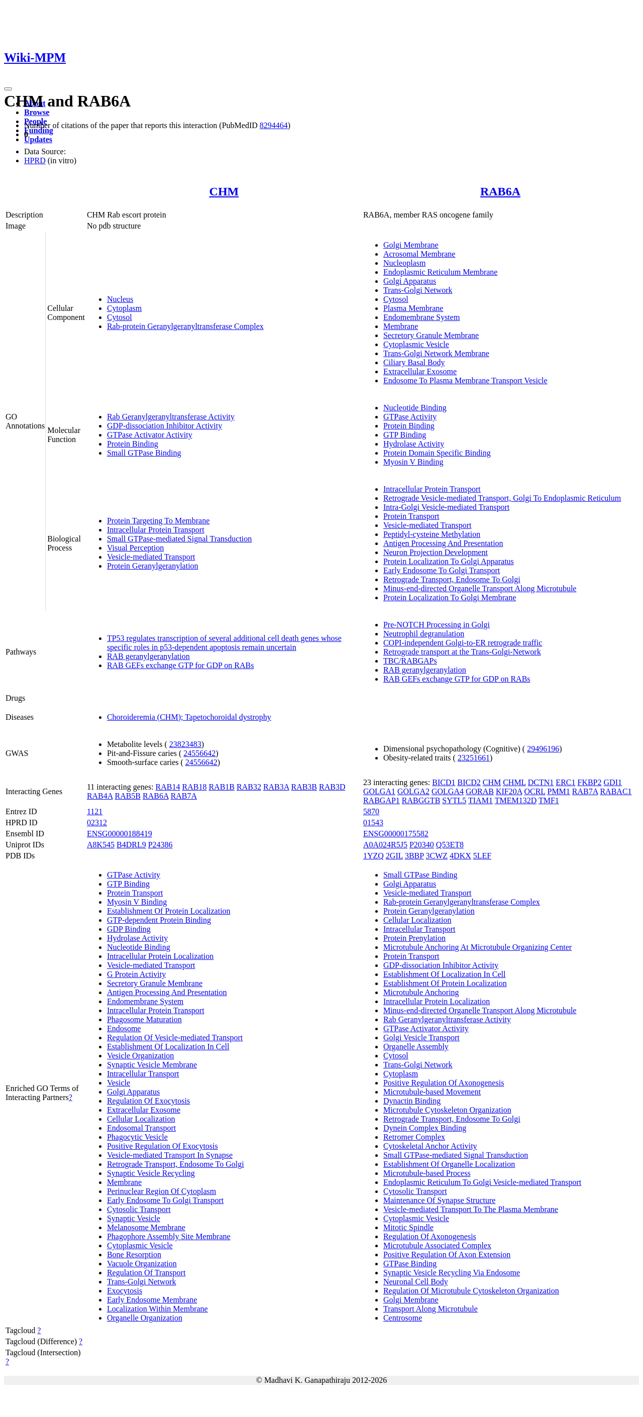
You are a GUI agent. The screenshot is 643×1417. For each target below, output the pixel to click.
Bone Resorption (134, 1254)
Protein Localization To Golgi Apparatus (448, 561)
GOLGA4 (448, 791)
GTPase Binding (410, 1263)
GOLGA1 (379, 791)
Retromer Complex (414, 1137)
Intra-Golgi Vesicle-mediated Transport (446, 507)
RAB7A (184, 796)
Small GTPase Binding (144, 453)
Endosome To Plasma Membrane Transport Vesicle (465, 380)
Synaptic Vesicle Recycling (151, 1173)
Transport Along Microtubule (430, 1308)
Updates (38, 139)
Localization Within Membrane (157, 1308)
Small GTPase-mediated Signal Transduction (179, 538)
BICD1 (443, 782)
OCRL (534, 791)
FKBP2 (589, 782)
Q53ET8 (450, 844)
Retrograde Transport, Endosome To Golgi (451, 579)
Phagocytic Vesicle (137, 1137)
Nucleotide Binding (415, 407)
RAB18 (194, 787)
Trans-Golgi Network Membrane (436, 353)
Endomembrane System (421, 317)
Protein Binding (132, 444)
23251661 (474, 757)
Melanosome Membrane (146, 1227)
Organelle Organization (144, 1318)
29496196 (543, 748)
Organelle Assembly (416, 1046)
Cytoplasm (124, 308)
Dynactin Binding (412, 1101)
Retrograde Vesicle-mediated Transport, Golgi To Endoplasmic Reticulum (502, 498)
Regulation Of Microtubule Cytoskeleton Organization (471, 1290)
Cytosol (119, 317)
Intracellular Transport (143, 1073)
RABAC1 (615, 791)
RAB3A (276, 787)
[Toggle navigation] (8, 88)
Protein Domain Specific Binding (437, 453)
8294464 (274, 125)
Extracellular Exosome (420, 371)
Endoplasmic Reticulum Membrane (440, 272)
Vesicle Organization (140, 1055)
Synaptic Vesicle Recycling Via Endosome (451, 1272)
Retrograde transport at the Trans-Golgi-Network (462, 651)
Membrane (400, 326)
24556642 (199, 753)
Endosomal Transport (141, 1128)
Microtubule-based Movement (432, 1091)
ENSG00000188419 (119, 833)
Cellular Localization (141, 1119)
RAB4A (100, 796)
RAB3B (304, 787)
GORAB (480, 791)
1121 (94, 811)
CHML (514, 782)
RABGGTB (421, 800)
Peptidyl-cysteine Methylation (431, 534)
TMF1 (549, 800)
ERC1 (565, 782)
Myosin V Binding (413, 462)
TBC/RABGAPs (410, 661)
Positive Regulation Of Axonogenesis (443, 1082)
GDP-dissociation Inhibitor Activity (164, 425)
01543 (373, 822)
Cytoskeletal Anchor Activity (430, 1146)
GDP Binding (129, 929)
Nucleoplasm (404, 263)
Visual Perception (135, 547)
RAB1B (221, 787)
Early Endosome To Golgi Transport (441, 570)
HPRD (35, 160)
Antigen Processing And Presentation (443, 543)
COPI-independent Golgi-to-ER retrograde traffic (463, 642)
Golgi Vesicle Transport (421, 1037)
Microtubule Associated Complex (437, 1245)
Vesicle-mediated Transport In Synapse (170, 1155)
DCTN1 (541, 782)
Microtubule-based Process (427, 1173)
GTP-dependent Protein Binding (159, 920)
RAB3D (332, 787)
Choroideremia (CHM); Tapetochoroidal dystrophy (189, 717)
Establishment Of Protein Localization (169, 911)
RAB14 (168, 787)
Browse (36, 112)
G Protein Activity (136, 974)
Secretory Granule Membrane (431, 335)
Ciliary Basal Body (414, 362)
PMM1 (558, 791)
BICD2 (468, 782)
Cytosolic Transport (139, 1209)
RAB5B (128, 796)
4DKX (460, 855)
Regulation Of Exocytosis (148, 1101)
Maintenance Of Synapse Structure (439, 1200)
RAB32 (249, 787)
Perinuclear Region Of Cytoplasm (161, 1191)
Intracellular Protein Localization (160, 956)
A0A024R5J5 (385, 844)
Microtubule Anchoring (421, 992)
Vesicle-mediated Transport (151, 557)
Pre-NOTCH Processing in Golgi (436, 624)
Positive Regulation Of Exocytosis (162, 1146)
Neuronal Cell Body (415, 1281)
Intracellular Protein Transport (155, 529)
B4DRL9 (131, 844)
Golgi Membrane (411, 245)
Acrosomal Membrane (419, 254)
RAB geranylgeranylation (148, 656)
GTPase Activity (410, 416)
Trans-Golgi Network (418, 290)
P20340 (421, 844)
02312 (97, 822)
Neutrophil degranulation (423, 633)
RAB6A (500, 191)
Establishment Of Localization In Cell (168, 1046)
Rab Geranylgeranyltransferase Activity (171, 416)
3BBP (414, 855)
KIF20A (509, 791)
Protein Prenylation (414, 938)
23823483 (185, 744)
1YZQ (373, 855)
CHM (224, 191)
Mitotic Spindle (408, 1227)
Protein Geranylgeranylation (152, 566)
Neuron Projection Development (435, 552)
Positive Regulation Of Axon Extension (446, 1254)
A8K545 (101, 844)
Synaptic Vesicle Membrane (152, 1064)
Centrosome (402, 1318)
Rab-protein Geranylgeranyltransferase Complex (185, 326)
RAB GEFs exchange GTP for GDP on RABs (180, 665)
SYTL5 (454, 800)
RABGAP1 (381, 800)
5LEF (482, 855)
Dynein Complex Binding (424, 1128)
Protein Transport (411, 516)
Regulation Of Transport (146, 1272)
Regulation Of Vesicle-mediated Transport (175, 1037)
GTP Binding (404, 434)
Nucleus (120, 299)
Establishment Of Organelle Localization (449, 1164)
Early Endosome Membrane (152, 1299)
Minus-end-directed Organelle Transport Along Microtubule (480, 588)
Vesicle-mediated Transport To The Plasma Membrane (470, 1209)
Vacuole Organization (142, 1263)
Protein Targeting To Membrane (158, 520)
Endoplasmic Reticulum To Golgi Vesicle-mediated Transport (482, 1182)
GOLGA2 (413, 791)
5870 (371, 811)
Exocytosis (124, 1290)
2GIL (394, 855)
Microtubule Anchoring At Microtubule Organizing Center (477, 947)
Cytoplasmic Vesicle (416, 344)
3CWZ (437, 855)
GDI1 (613, 782)
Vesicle (118, 1082)
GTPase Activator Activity (149, 434)
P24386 (160, 844)
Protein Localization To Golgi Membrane (449, 597)
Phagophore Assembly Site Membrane (169, 1236)
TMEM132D (516, 800)
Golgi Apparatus (409, 281)
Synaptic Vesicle (133, 1218)
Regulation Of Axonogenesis (429, 1236)
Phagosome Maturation (144, 1019)
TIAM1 (480, 800)
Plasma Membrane (413, 308)
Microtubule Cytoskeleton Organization (447, 1110)
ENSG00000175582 (395, 833)
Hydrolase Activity (413, 444)
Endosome (124, 1028)
